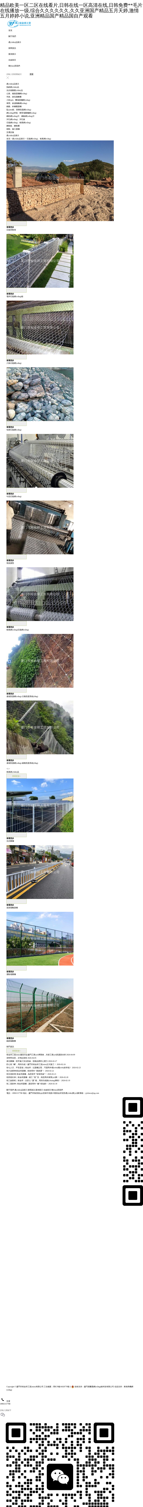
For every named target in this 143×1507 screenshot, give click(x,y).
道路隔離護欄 (12, 908)
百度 (8, 1398)
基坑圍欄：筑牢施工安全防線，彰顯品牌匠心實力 (27, 1061)
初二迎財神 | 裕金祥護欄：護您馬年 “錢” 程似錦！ (27, 1084)
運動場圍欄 (11, 974)
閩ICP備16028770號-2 (62, 1390)
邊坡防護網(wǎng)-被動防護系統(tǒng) (22, 763)
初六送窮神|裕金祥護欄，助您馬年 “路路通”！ (25, 1071)
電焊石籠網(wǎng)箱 (14, 297)
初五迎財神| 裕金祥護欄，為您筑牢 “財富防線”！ (26, 1074)
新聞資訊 (12, 48)
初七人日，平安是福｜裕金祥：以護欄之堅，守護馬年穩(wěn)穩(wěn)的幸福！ (39, 1068)
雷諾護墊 (10, 563)
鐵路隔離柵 (11, 1041)
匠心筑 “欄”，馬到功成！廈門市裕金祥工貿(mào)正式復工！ (31, 1064)
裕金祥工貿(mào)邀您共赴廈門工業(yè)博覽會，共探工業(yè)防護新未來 (36, 1055)
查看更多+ (16, 776)
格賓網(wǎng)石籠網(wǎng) (17, 630)
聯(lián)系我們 (14, 66)
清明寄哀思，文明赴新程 (16, 1058)
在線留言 (12, 60)
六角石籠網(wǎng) (13, 363)
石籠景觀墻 (11, 230)
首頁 (10, 30)
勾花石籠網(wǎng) (13, 496)
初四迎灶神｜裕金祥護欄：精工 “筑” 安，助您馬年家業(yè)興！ (32, 1077)
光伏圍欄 (10, 841)
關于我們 (12, 36)
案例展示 (12, 54)
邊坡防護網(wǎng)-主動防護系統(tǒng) (22, 696)
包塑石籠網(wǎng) (13, 430)
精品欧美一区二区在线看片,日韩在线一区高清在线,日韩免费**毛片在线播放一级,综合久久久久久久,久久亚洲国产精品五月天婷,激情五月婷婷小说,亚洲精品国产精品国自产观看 (71, 11)
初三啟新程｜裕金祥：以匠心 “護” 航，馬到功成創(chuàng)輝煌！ (33, 1081)
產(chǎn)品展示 (14, 42)
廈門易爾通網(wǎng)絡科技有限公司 (99, 1390)
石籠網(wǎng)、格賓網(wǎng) (39, 139)
